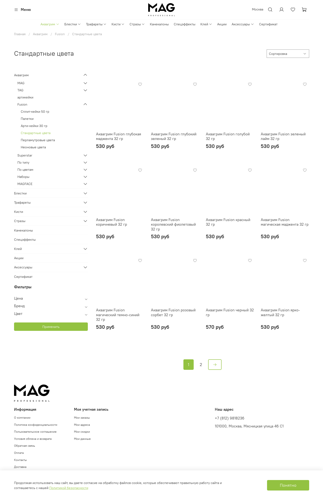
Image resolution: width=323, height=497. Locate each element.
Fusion (60, 34)
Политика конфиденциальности (35, 425)
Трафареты (96, 24)
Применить (51, 327)
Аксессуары (243, 24)
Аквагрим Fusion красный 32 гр (228, 222)
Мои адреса (82, 425)
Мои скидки (82, 432)
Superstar (24, 155)
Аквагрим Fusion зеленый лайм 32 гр (283, 136)
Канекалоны (159, 24)
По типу (23, 162)
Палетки (27, 118)
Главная (20, 34)
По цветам (25, 169)
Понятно (288, 485)
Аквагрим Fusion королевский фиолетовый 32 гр (173, 224)
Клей (206, 24)
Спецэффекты (184, 24)
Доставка (20, 467)
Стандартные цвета (36, 133)
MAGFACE (24, 184)
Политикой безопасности (68, 488)
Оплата (19, 453)
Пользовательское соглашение (35, 432)
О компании (22, 417)
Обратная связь (24, 446)
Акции (222, 24)
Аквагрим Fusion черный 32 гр (230, 312)
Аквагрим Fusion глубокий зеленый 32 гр (173, 136)
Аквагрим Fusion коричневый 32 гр (111, 222)
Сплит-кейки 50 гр (35, 111)
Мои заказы (82, 417)
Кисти (118, 24)
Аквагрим (49, 24)
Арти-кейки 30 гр (34, 126)
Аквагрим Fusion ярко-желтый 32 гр (280, 312)
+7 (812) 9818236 (229, 418)
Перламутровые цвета (38, 140)
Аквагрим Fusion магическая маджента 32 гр (285, 222)
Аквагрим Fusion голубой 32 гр (228, 136)
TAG (20, 90)
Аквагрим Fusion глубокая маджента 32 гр (118, 136)
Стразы (137, 24)
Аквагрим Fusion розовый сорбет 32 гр (173, 312)
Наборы (23, 177)
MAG (21, 83)
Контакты (20, 460)
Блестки (72, 24)
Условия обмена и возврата (33, 439)
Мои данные (82, 439)
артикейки (25, 97)
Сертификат (268, 24)
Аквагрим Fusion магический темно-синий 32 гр (117, 315)
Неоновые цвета (33, 147)
